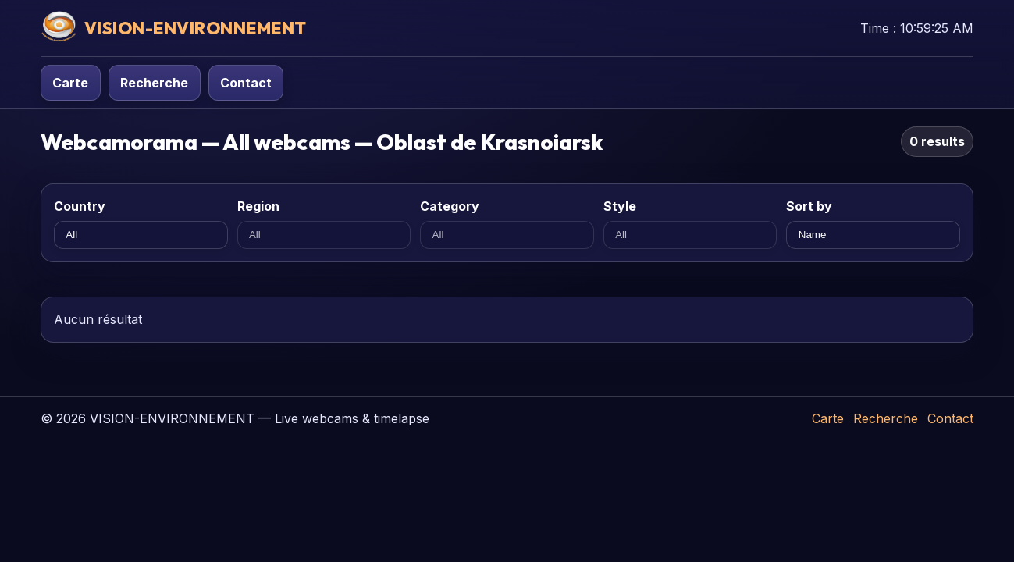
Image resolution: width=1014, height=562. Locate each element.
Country (79, 206)
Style (619, 206)
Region (258, 206)
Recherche (154, 83)
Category (449, 206)
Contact (246, 83)
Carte (70, 83)
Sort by (809, 206)
